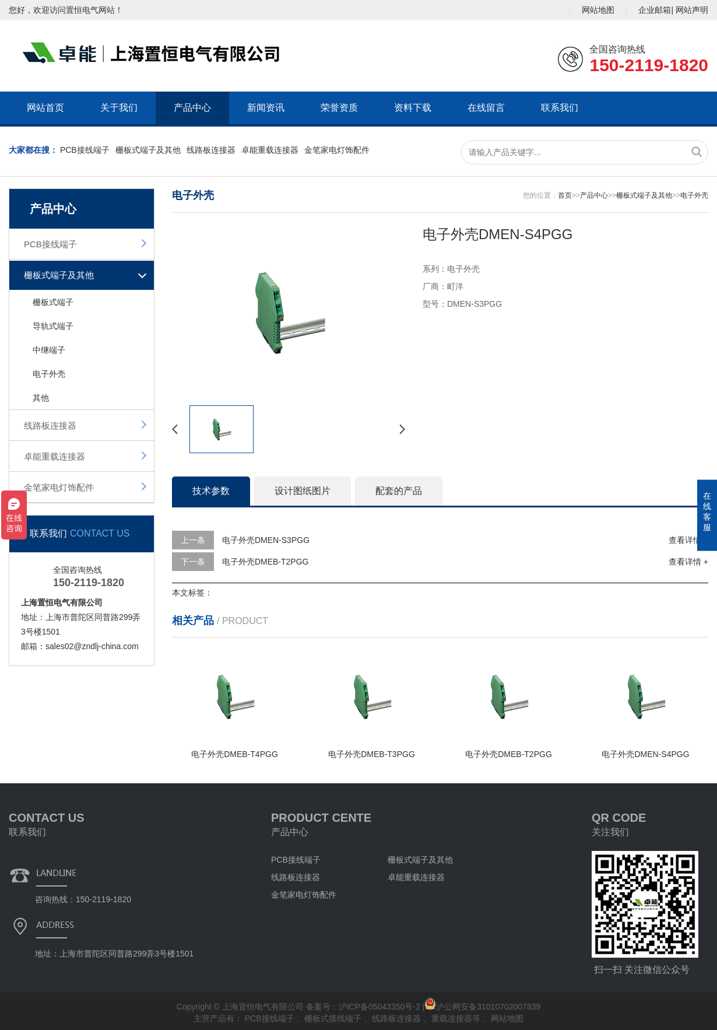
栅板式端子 (53, 302)
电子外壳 (49, 374)
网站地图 (598, 10)
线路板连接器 (211, 150)
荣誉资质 (339, 108)
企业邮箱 (654, 10)
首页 (565, 195)
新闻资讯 (265, 108)
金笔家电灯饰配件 (337, 150)
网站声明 (692, 10)
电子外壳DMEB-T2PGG (265, 561)
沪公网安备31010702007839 (482, 1006)
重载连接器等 (457, 1018)
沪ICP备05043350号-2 (379, 1006)
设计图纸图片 (303, 491)
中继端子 (49, 350)
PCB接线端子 (85, 150)
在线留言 (486, 108)
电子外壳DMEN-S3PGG (266, 540)
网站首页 (45, 108)
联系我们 (559, 108)
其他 (41, 397)
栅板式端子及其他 (148, 150)
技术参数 (211, 491)
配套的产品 (398, 491)
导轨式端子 (53, 326)
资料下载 (412, 108)
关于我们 (119, 108)
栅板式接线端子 (334, 1018)
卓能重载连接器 (269, 150)
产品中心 (192, 108)
